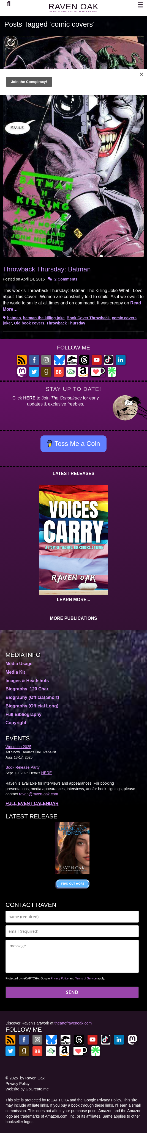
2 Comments (66, 279)
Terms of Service (86, 978)
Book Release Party (23, 767)
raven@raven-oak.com (38, 794)
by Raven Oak (32, 1078)
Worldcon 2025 (18, 747)
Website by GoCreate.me (27, 1089)
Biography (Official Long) (32, 706)
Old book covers (29, 323)
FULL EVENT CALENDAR (32, 803)
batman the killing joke (44, 318)
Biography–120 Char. (27, 689)
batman (14, 318)
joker (7, 323)
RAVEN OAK (73, 6)
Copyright (16, 722)
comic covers (124, 318)
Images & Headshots (27, 680)
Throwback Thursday (66, 323)
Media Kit (15, 672)
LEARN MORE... (73, 599)
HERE (29, 398)
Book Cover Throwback (88, 318)
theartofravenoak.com (73, 1023)
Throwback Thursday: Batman (47, 269)
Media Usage (19, 663)
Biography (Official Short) (32, 697)
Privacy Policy (60, 978)
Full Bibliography (24, 714)
